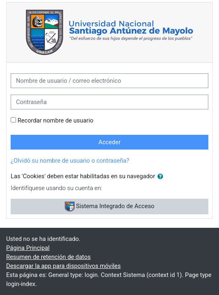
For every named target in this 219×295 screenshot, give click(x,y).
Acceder (109, 142)
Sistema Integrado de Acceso (110, 206)
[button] (162, 177)
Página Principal (28, 248)
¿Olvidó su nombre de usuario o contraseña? (70, 160)
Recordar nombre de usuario (56, 120)
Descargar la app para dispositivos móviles (63, 266)
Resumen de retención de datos (48, 257)
